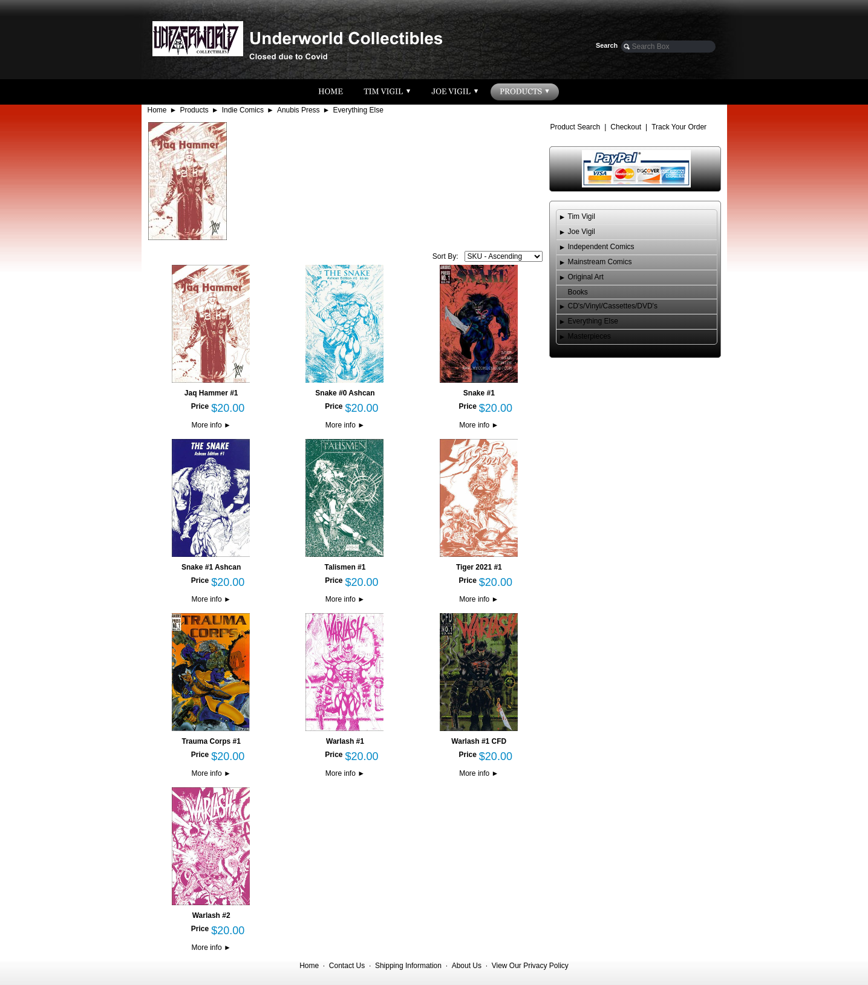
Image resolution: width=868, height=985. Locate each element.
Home (157, 110)
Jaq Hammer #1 (211, 393)
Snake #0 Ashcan (344, 393)
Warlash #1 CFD (478, 741)
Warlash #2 (211, 915)
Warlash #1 (345, 741)
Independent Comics (601, 246)
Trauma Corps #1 (210, 741)
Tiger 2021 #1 (479, 567)
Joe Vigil (581, 231)
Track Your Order (678, 127)
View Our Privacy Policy (530, 965)
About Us (466, 965)
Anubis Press (298, 110)
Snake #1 (479, 393)
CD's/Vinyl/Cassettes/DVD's (613, 306)
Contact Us (347, 965)
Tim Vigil (581, 216)
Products (194, 110)
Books (578, 292)
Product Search (575, 127)
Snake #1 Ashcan (211, 567)
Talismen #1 (345, 567)
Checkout (625, 127)
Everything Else (358, 110)
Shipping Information (408, 965)
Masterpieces (589, 336)
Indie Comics (243, 110)
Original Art (586, 277)
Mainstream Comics (600, 262)
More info (211, 425)
